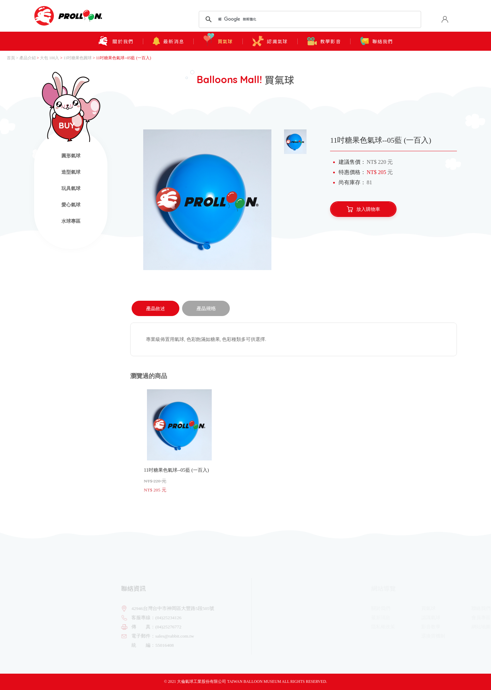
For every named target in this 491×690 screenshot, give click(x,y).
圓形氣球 (70, 155)
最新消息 (167, 41)
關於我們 (113, 41)
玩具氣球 (70, 188)
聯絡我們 (379, 41)
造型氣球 (70, 172)
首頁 (11, 58)
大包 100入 (49, 58)
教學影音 (325, 41)
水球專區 (70, 221)
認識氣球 (270, 41)
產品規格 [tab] (205, 308)
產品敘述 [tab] (155, 308)
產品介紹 (27, 58)
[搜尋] (308, 19)
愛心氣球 (70, 204)
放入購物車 (363, 209)
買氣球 (218, 39)
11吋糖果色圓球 (77, 58)
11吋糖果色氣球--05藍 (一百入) (179, 440)
